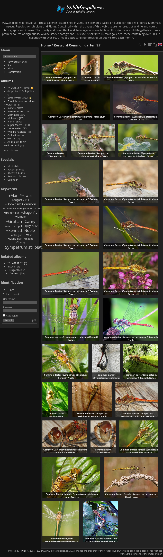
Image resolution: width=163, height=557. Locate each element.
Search (11, 65)
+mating (28, 238)
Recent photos (15, 169)
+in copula (17, 226)
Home (46, 45)
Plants (11, 121)
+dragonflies (12, 213)
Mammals (13, 114)
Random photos (16, 176)
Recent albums (16, 173)
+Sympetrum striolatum (25, 247)
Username (9, 299)
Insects (11, 108)
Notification (14, 71)
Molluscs (12, 118)
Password (8, 307)
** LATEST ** (15, 87)
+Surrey (20, 242)
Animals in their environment (15, 143)
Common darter (82, 45)
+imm (6, 226)
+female (20, 216)
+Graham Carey (20, 221)
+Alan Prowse (20, 195)
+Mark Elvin (15, 239)
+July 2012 (31, 226)
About (10, 68)
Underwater (14, 128)
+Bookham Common (20, 204)
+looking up (15, 235)
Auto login (10, 315)
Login (10, 289)
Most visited (14, 166)
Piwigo (23, 550)
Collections (13, 135)
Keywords (13, 61)
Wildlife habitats (16, 131)
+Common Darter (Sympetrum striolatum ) (27, 208)
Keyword (61, 45)
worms (11, 138)
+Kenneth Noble (20, 230)
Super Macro (14, 125)
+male (28, 235)
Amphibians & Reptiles (20, 91)
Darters (14, 273)
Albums (7, 81)
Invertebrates (15, 111)
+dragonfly (29, 212)
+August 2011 (20, 200)
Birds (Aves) (14, 97)
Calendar (12, 179)
